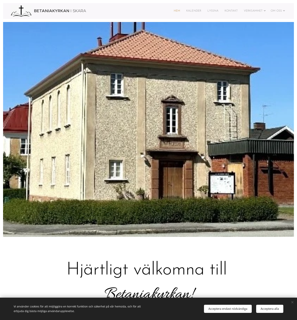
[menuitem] (168, 11)
